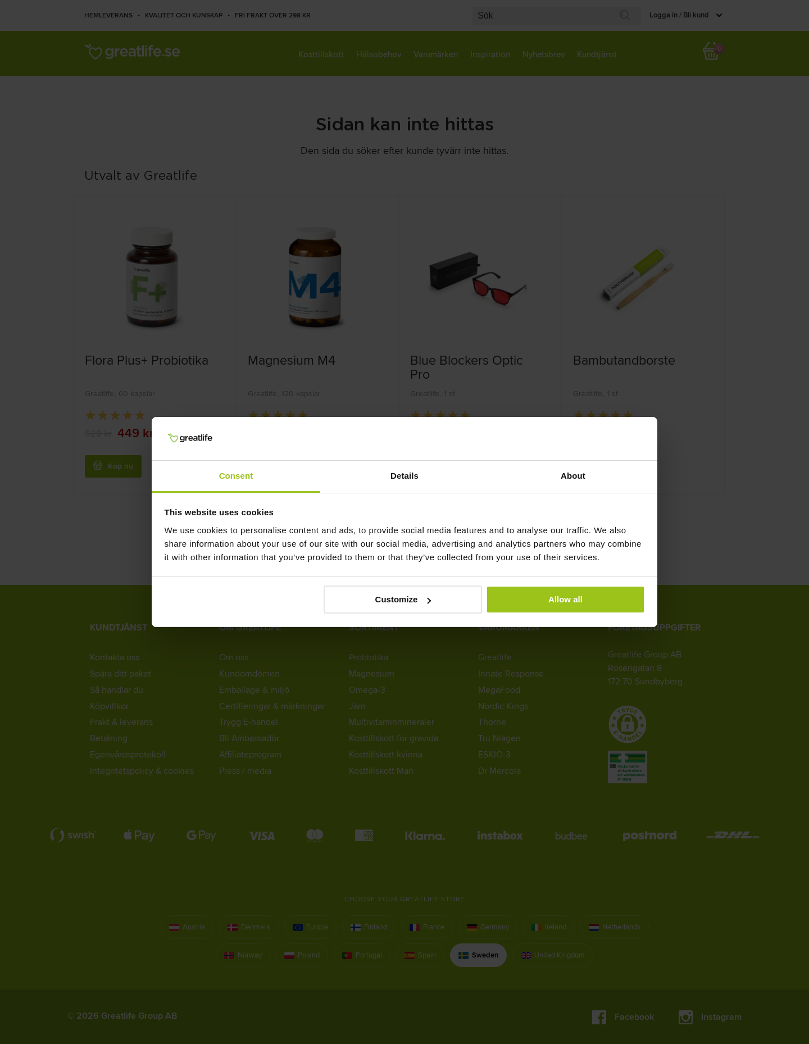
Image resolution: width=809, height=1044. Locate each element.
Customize (403, 599)
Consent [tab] (236, 475)
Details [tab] (404, 475)
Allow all (565, 599)
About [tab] (573, 475)
